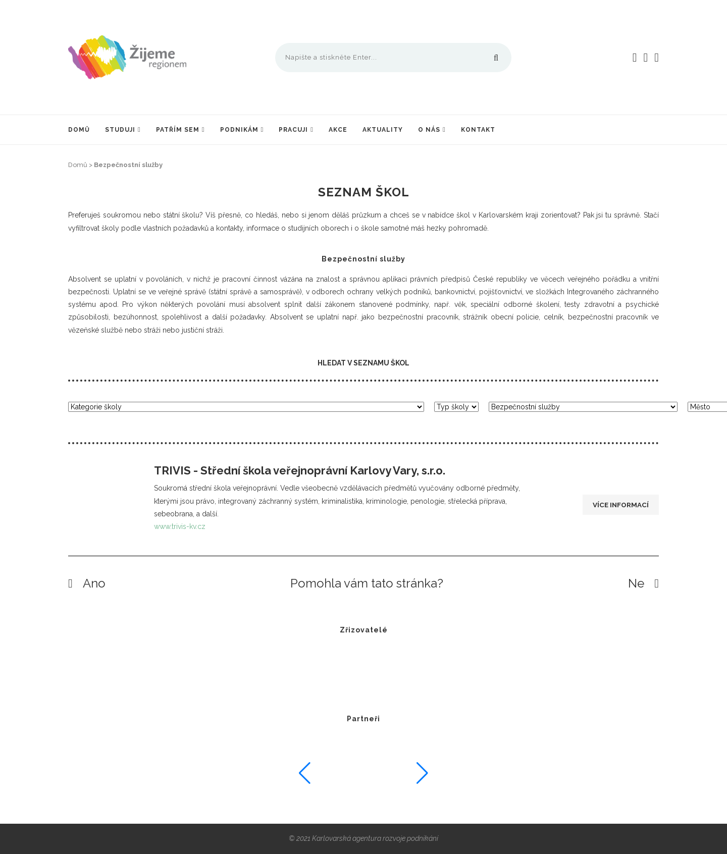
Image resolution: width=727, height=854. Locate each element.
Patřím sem (177, 129)
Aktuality (382, 129)
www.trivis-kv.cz (179, 526)
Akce (338, 129)
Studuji (120, 129)
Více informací (620, 505)
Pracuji (293, 129)
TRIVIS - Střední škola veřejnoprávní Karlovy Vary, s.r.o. (299, 470)
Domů (79, 129)
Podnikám (239, 129)
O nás (429, 129)
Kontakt (478, 129)
